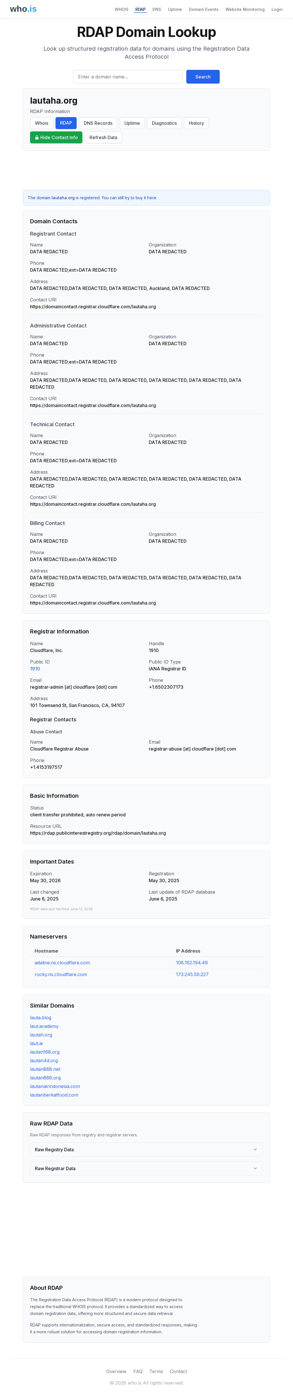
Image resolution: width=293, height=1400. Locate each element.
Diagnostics (164, 123)
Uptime (175, 9)
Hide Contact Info (56, 137)
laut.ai (36, 1043)
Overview (116, 1371)
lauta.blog (40, 1017)
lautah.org (41, 1035)
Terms (156, 1371)
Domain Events (204, 9)
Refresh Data (103, 137)
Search (203, 77)
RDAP (140, 9)
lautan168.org (45, 1052)
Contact (178, 1371)
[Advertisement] (146, 170)
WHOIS (121, 9)
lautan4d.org (44, 1060)
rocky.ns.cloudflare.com (61, 974)
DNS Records (98, 123)
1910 (35, 669)
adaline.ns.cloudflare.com (62, 962)
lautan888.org (45, 1078)
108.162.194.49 (192, 962)
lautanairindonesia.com (55, 1086)
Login (277, 9)
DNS (157, 9)
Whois (41, 123)
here (151, 197)
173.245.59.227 (192, 974)
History (196, 123)
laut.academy (44, 1026)
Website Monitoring (245, 9)
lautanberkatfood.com (54, 1095)
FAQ (137, 1371)
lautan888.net (45, 1069)
